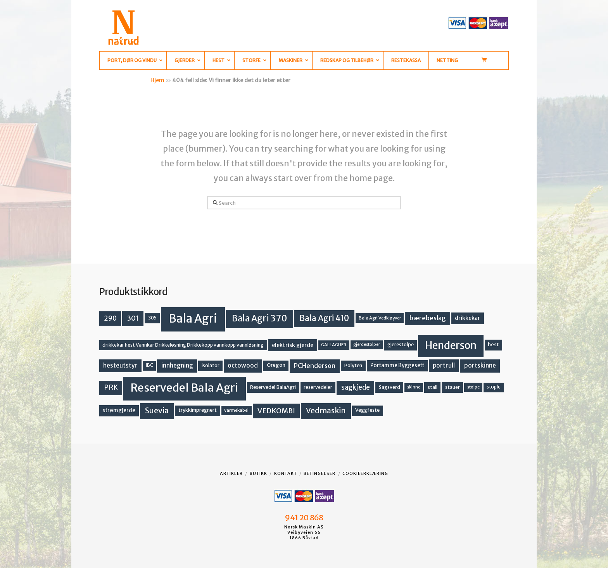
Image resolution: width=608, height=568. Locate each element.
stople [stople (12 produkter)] (494, 387)
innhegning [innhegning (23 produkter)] (177, 365)
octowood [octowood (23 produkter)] (243, 365)
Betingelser (319, 473)
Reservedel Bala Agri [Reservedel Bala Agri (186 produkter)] (184, 388)
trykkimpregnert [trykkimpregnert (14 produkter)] (197, 410)
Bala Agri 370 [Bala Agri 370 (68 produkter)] (259, 318)
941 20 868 (304, 517)
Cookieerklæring (365, 473)
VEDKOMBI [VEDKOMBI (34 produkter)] (276, 410)
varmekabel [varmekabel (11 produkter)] (236, 410)
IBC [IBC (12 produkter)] (149, 365)
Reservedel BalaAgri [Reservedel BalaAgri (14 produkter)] (273, 387)
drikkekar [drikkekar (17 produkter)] (467, 317)
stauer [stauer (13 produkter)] (452, 387)
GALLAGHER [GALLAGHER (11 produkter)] (333, 344)
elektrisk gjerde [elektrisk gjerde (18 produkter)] (292, 345)
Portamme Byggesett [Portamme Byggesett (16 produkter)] (397, 365)
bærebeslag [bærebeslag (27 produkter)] (427, 318)
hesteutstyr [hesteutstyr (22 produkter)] (120, 365)
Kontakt (285, 473)
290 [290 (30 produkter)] (110, 318)
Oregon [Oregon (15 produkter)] (276, 365)
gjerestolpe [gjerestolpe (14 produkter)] (400, 344)
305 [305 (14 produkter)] (152, 318)
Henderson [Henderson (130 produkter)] (451, 345)
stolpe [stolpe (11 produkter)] (473, 387)
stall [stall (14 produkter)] (432, 387)
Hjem (157, 80)
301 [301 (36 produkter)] (133, 318)
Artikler (231, 473)
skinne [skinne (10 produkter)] (413, 387)
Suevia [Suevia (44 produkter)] (157, 410)
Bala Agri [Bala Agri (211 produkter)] (193, 318)
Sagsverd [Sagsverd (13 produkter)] (389, 387)
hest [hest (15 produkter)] (493, 344)
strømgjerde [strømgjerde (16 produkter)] (119, 410)
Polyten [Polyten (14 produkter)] (353, 365)
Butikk (258, 473)
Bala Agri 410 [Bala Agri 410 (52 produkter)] (324, 318)
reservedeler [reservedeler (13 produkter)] (318, 387)
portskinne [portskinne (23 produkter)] (480, 365)
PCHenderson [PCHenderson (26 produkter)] (314, 365)
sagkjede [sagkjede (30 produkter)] (355, 387)
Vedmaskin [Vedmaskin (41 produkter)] (326, 410)
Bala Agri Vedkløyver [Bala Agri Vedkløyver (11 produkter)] (380, 318)
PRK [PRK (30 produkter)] (111, 387)
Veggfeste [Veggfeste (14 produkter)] (367, 410)
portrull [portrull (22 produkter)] (444, 365)
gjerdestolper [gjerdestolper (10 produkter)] (366, 344)
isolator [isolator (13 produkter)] (210, 365)
